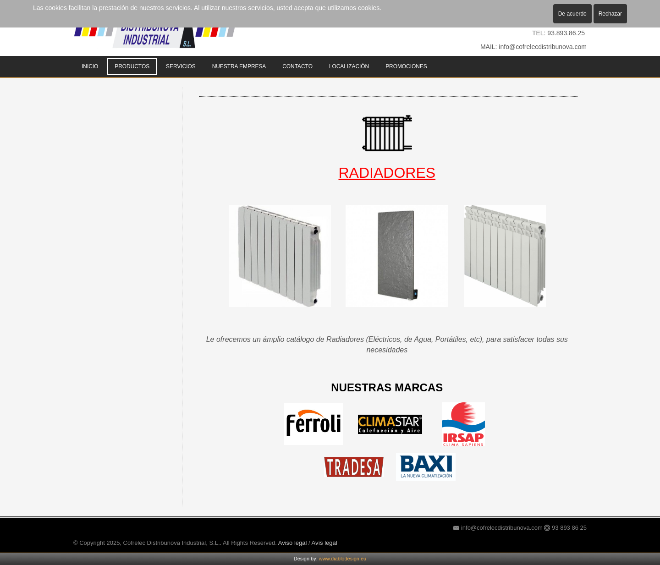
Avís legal (324, 542)
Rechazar (610, 14)
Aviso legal (292, 542)
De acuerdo (572, 14)
